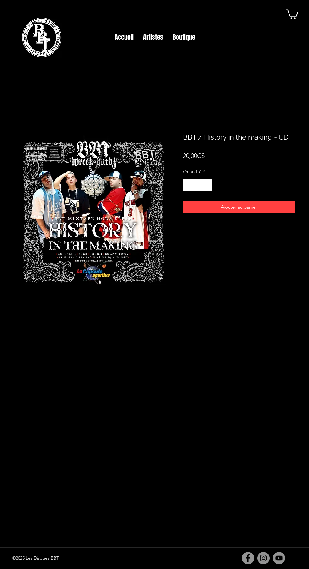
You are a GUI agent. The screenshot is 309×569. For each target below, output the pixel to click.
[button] (292, 14)
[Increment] (207, 185)
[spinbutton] (197, 185)
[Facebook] (248, 558)
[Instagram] (263, 558)
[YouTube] (279, 558)
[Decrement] (188, 185)
